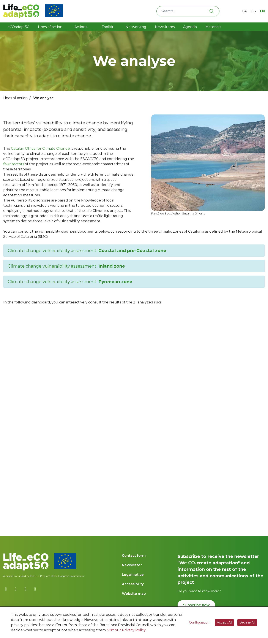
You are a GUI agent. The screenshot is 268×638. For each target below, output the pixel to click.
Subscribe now (196, 605)
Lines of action (50, 27)
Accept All (224, 622)
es (253, 11)
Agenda (190, 27)
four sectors (13, 164)
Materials (213, 27)
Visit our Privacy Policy (126, 630)
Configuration (199, 622)
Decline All (247, 622)
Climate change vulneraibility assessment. (87, 250)
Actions (80, 27)
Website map (134, 594)
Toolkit (108, 27)
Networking (136, 27)
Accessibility (133, 584)
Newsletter (132, 565)
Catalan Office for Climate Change (40, 148)
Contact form (134, 556)
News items (165, 27)
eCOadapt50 (18, 27)
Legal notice (133, 575)
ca (244, 11)
